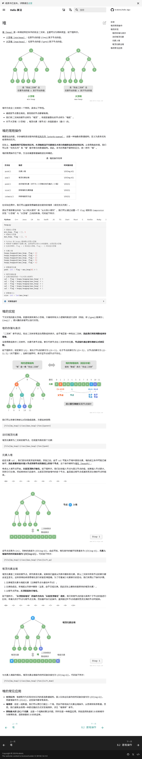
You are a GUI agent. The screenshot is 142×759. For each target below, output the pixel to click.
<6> (43, 481)
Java (24, 219)
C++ (16, 219)
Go (38, 219)
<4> (28, 481)
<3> (20, 481)
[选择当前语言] (70, 10)
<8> (57, 481)
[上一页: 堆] (12, 726)
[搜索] (90, 9)
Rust (76, 219)
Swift (46, 219)
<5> (35, 481)
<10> (73, 605)
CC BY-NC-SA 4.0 (40, 756)
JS (54, 219)
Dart (67, 219)
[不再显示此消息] (138, 3)
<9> (65, 481)
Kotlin (90, 219)
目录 (113, 22)
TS (60, 219)
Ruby (99, 219)
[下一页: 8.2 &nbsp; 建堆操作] (92, 726)
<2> (13, 481)
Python (7, 219)
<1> (5, 481)
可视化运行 (12, 301)
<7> (50, 481)
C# (32, 219)
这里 (30, 3)
